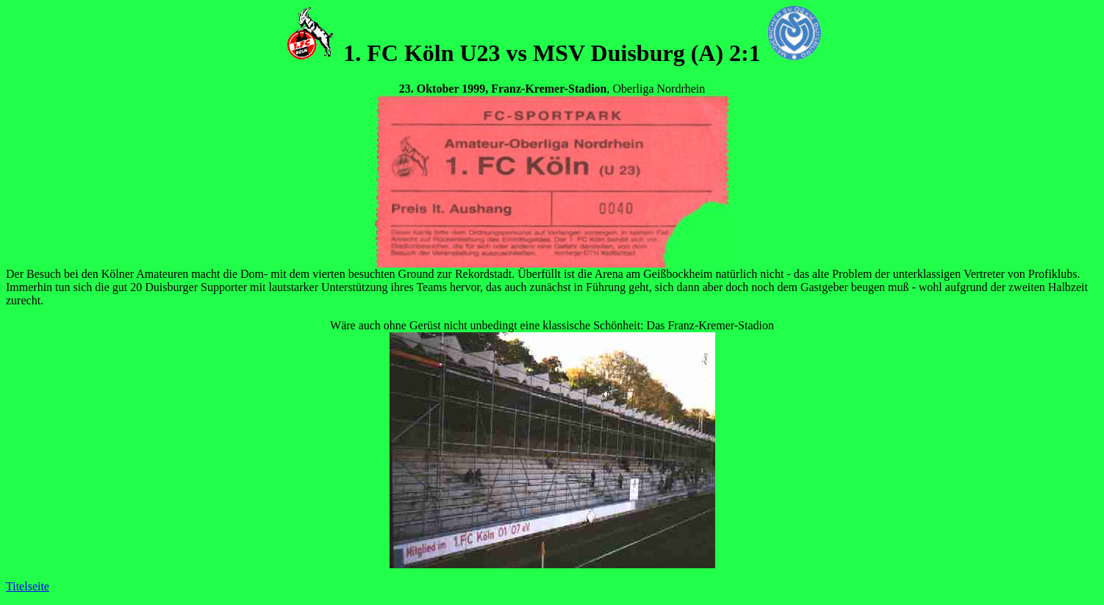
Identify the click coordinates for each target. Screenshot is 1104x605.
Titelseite (27, 586)
